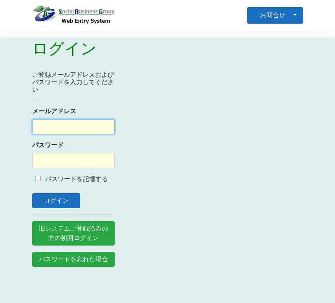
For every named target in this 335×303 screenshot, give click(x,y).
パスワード (48, 145)
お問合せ (273, 15)
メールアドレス (54, 111)
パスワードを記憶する (70, 179)
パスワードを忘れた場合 (73, 259)
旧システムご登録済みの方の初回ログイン (73, 233)
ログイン (56, 200)
